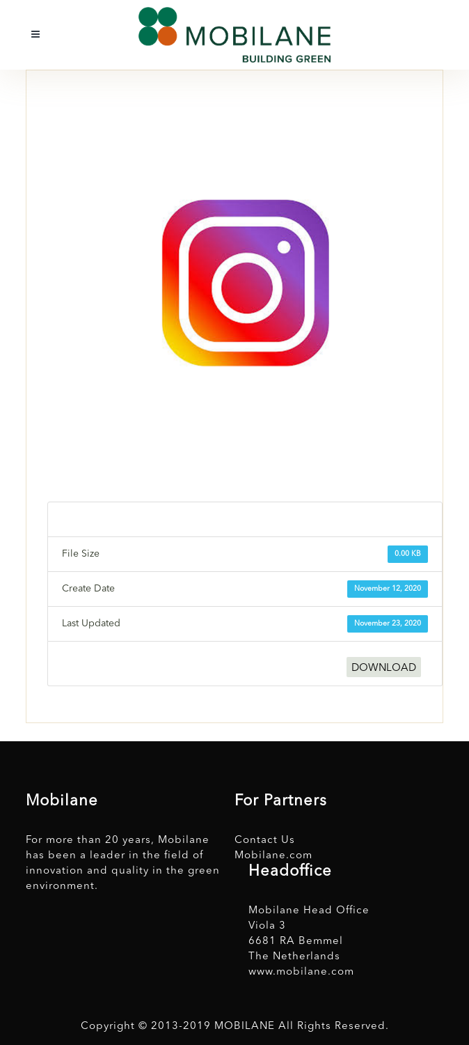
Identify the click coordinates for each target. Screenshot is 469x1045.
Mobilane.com (273, 856)
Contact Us (264, 840)
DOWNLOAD (383, 668)
